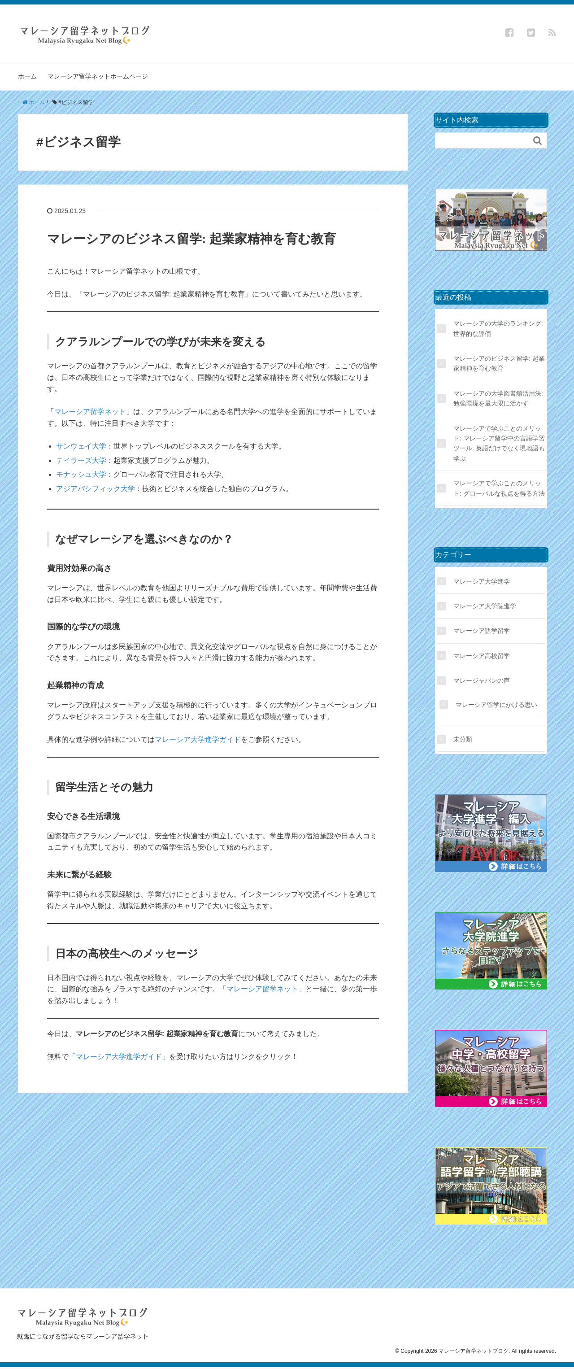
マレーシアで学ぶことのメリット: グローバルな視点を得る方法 (499, 488)
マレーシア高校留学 (481, 655)
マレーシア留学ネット (90, 411)
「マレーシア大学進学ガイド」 (119, 1056)
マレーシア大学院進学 (484, 606)
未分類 (462, 739)
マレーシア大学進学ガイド (198, 739)
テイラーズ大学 (81, 460)
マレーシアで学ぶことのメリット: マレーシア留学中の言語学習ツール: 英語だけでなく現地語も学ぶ (499, 443)
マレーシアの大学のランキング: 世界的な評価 (498, 328)
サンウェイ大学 (81, 446)
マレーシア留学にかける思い (496, 704)
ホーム (27, 76)
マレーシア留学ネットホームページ (98, 76)
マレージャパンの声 (481, 680)
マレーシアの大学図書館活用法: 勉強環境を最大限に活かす (498, 398)
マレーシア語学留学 (481, 630)
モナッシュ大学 (81, 474)
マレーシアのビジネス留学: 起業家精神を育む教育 (191, 239)
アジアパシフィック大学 (95, 489)
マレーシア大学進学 (481, 581)
